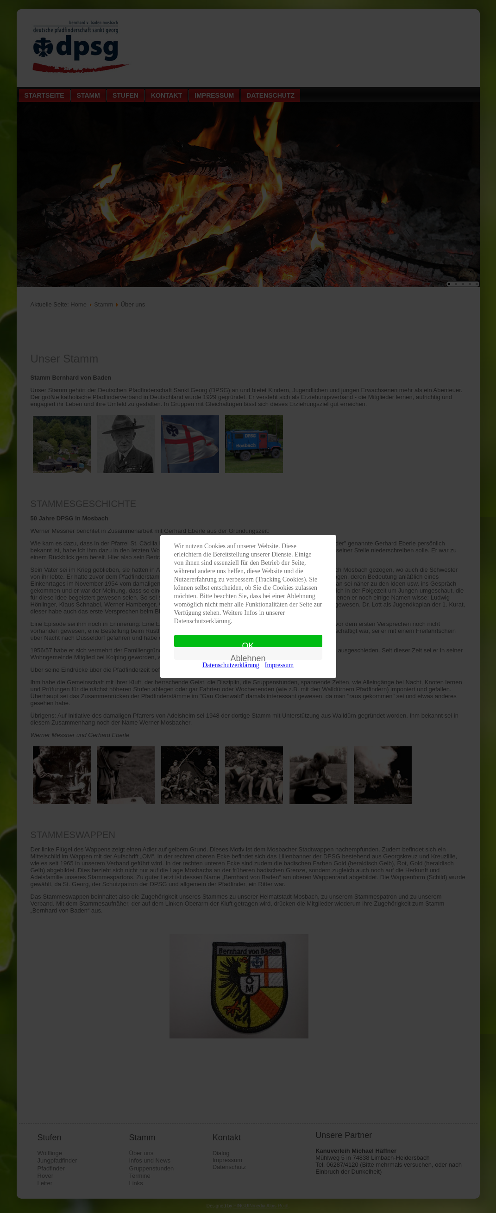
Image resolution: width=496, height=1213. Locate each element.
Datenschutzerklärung (230, 665)
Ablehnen (247, 657)
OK (248, 644)
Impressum (279, 665)
